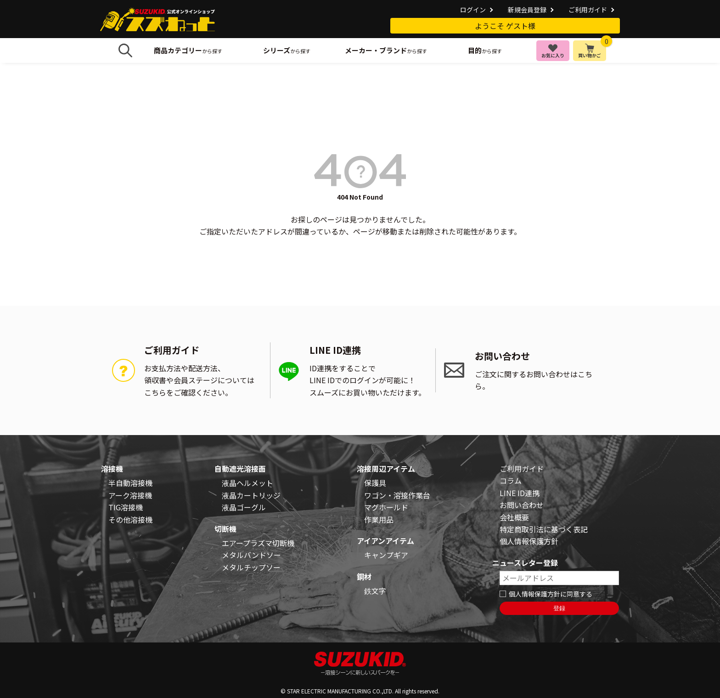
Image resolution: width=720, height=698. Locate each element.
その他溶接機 (130, 519)
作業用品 (379, 519)
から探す (188, 50)
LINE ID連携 (520, 492)
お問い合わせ (522, 504)
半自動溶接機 (130, 482)
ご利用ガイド (587, 9)
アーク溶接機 (130, 495)
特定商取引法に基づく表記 (544, 529)
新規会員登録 (527, 9)
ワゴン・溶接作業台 (397, 495)
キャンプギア (386, 554)
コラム (511, 480)
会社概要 (514, 517)
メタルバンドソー (251, 554)
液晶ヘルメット (247, 482)
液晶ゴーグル (244, 507)
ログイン (473, 9)
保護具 (375, 482)
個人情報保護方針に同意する (550, 593)
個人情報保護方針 (529, 541)
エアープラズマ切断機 (258, 542)
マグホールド (386, 507)
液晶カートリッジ (251, 495)
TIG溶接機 (125, 507)
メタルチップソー (251, 567)
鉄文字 (375, 590)
